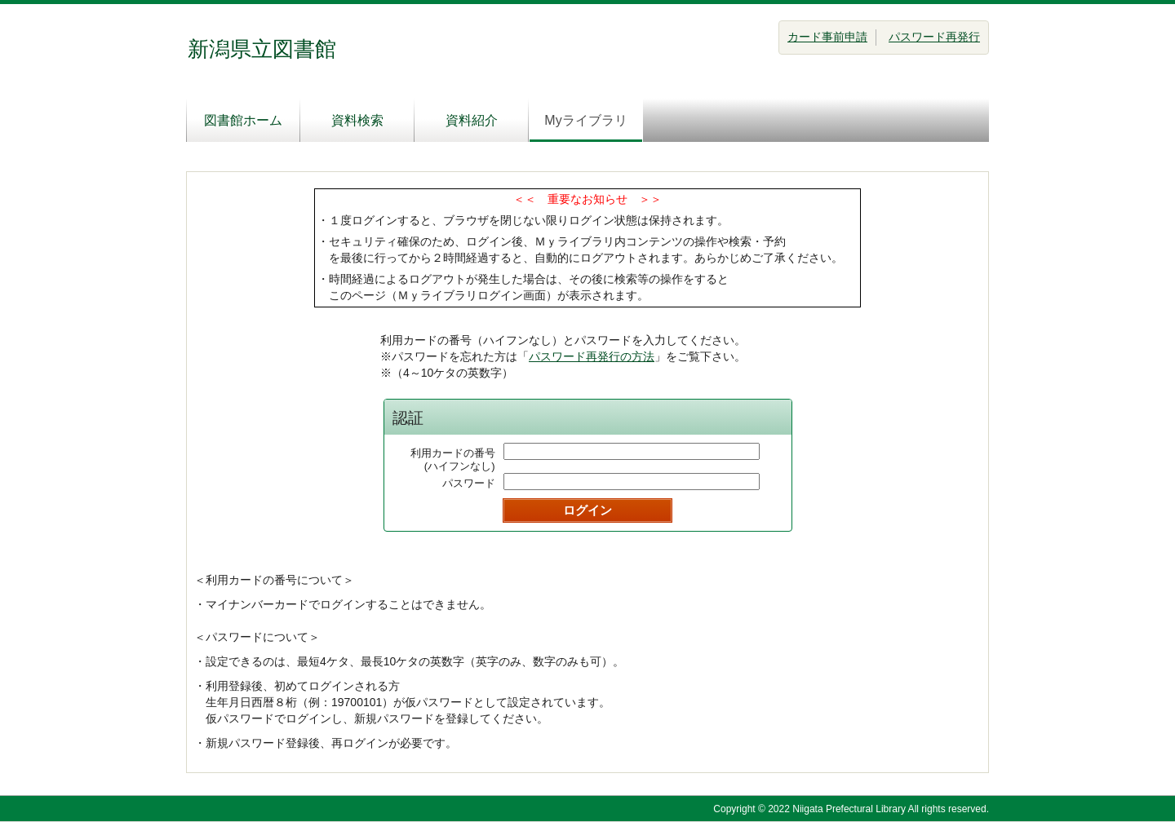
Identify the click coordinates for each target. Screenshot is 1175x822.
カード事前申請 (827, 36)
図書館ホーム (243, 120)
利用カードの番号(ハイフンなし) (452, 459)
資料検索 (357, 120)
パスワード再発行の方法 (591, 356)
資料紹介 (472, 120)
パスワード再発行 (934, 36)
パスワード (468, 483)
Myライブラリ (585, 120)
